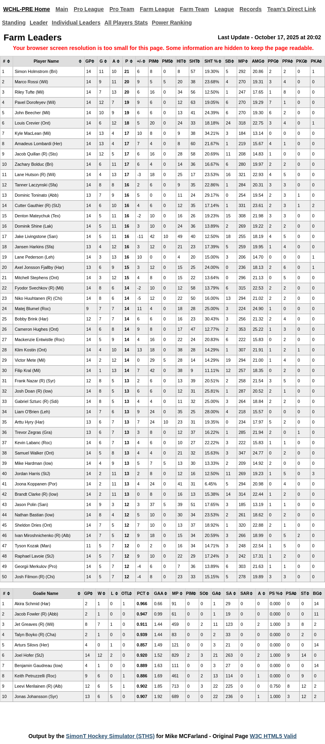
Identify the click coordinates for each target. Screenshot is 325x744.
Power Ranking (172, 22)
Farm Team (194, 9)
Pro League (89, 9)
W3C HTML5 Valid (273, 736)
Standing (14, 22)
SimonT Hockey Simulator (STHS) (110, 736)
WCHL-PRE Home (26, 9)
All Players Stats (126, 22)
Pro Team (121, 9)
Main (61, 9)
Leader (39, 22)
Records (250, 9)
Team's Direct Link (291, 9)
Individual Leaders (76, 22)
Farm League (157, 9)
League (224, 9)
